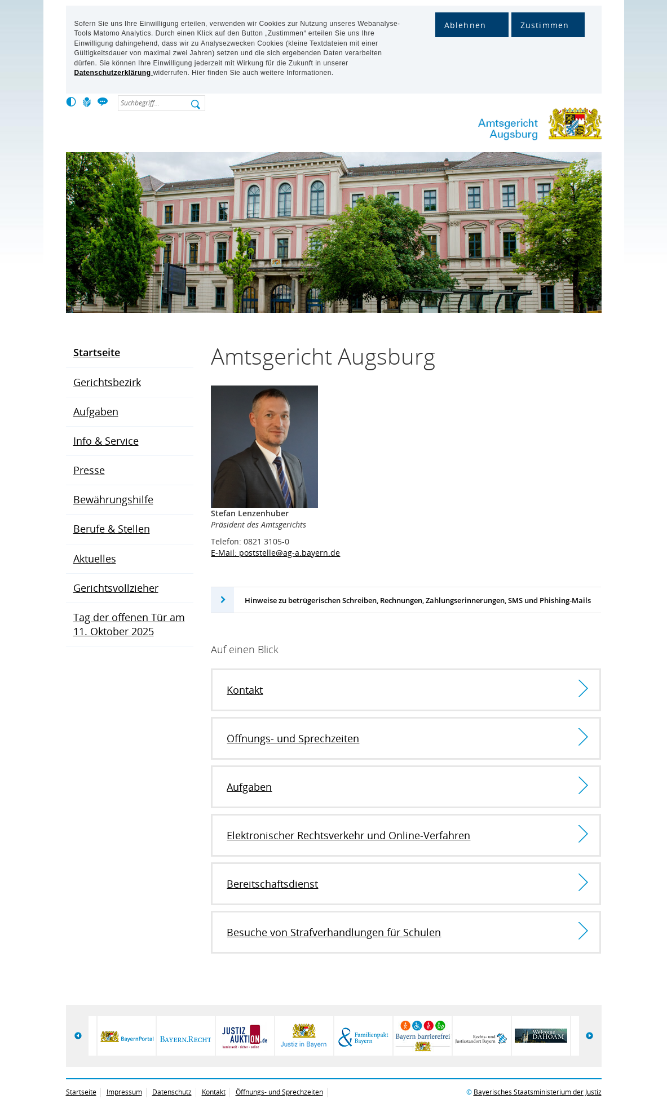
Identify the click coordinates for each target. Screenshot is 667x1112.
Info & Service (106, 441)
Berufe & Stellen (111, 528)
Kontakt (214, 1092)
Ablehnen (465, 25)
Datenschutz (172, 1092)
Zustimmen (544, 25)
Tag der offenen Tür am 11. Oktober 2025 (129, 624)
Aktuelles (94, 558)
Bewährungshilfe (113, 499)
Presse (89, 470)
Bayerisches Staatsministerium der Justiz (538, 1092)
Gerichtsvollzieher (115, 588)
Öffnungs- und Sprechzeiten (279, 1092)
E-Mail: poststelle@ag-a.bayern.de (275, 552)
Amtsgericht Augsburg (503, 126)
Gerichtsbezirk (107, 382)
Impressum (124, 1092)
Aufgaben (95, 411)
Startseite (96, 352)
